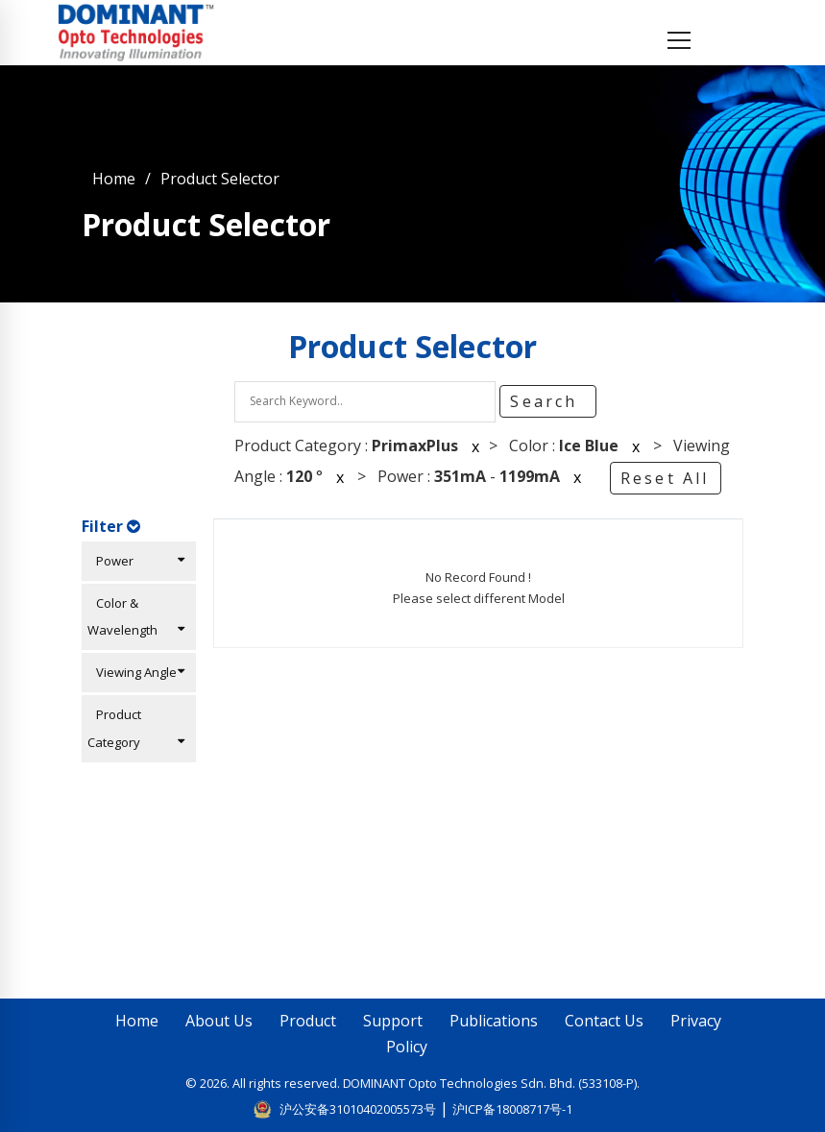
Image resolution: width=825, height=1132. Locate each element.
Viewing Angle (135, 672)
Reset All (665, 478)
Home (113, 178)
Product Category (135, 728)
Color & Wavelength (135, 616)
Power (135, 560)
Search (547, 401)
